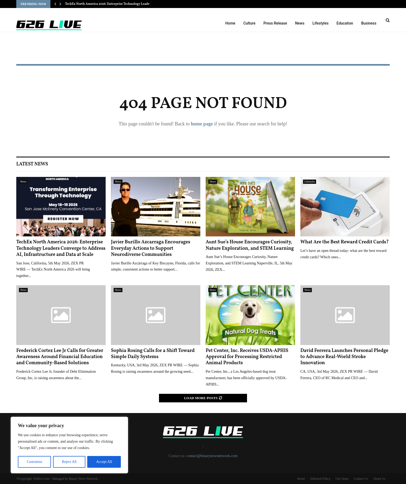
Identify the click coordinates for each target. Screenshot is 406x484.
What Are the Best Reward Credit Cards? (344, 242)
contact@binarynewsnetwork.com (211, 456)
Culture (249, 23)
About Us (379, 479)
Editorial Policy (320, 479)
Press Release (275, 23)
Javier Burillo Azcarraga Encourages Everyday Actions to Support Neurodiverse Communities (150, 248)
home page (202, 123)
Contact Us (360, 479)
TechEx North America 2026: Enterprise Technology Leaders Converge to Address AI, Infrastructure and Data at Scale (60, 248)
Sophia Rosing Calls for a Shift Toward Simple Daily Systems (153, 353)
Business (368, 23)
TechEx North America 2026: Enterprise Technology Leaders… (110, 4)
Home (230, 23)
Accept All (104, 462)
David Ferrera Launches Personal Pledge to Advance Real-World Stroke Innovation (344, 357)
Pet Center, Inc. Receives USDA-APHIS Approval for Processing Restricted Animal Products (247, 357)
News (299, 23)
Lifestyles (320, 23)
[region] (69, 445)
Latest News (32, 164)
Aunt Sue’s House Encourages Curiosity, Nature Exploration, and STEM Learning (250, 245)
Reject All (69, 462)
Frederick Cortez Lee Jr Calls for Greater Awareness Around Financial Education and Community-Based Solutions (59, 357)
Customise (34, 462)
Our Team (342, 479)
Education (345, 23)
